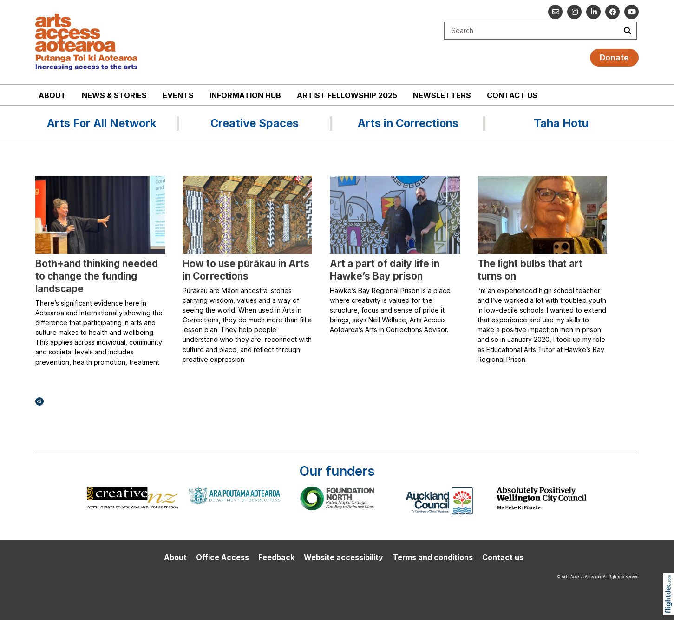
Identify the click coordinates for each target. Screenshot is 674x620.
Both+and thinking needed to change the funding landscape (96, 276)
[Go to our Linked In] (593, 12)
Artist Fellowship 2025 (347, 95)
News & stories (114, 95)
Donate (614, 57)
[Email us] (555, 12)
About (52, 95)
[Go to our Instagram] (574, 12)
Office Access (222, 557)
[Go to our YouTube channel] (631, 12)
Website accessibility (343, 557)
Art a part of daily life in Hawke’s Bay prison (384, 270)
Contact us (512, 95)
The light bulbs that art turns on (530, 270)
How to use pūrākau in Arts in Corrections (246, 270)
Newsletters (442, 95)
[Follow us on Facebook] (612, 12)
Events (178, 95)
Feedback (276, 557)
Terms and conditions (433, 557)
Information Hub (245, 95)
